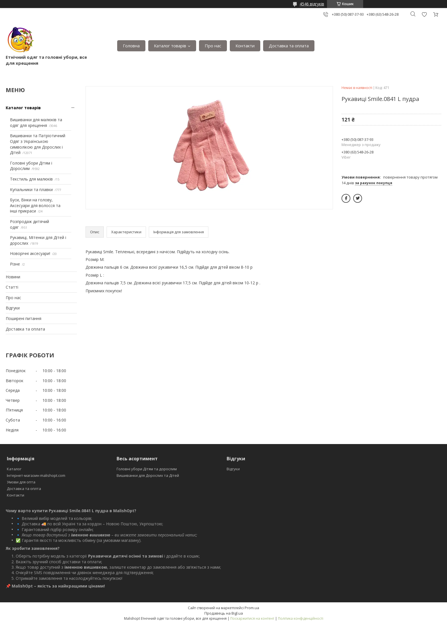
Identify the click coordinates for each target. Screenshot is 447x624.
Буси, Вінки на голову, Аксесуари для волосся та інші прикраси (35, 205)
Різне (15, 264)
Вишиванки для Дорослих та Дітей (148, 475)
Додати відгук (424, 14)
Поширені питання (23, 318)
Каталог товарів (170, 45)
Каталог (14, 468)
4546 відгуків (312, 4)
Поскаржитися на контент (252, 618)
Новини (13, 276)
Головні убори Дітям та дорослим (147, 468)
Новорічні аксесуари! (30, 253)
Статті (12, 287)
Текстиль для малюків (31, 179)
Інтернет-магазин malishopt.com (36, 475)
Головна (131, 45)
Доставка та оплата (289, 45)
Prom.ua (252, 607)
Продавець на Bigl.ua (223, 613)
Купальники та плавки (31, 189)
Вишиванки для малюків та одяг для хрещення (36, 122)
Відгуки (13, 308)
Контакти (245, 45)
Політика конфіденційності (300, 618)
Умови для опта (21, 482)
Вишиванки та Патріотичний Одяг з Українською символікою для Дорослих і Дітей (37, 144)
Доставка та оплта (24, 488)
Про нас (213, 45)
